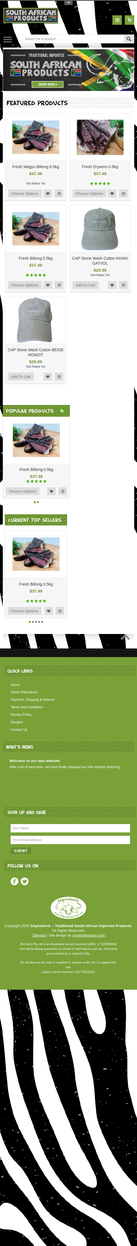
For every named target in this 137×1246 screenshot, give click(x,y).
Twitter (25, 881)
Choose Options (25, 193)
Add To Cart (85, 284)
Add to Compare (59, 193)
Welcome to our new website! (35, 761)
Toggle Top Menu (68, 3)
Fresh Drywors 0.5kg (100, 166)
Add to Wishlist (48, 193)
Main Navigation (8, 39)
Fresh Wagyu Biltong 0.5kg (35, 166)
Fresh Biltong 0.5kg (36, 258)
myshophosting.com (88, 935)
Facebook (14, 881)
